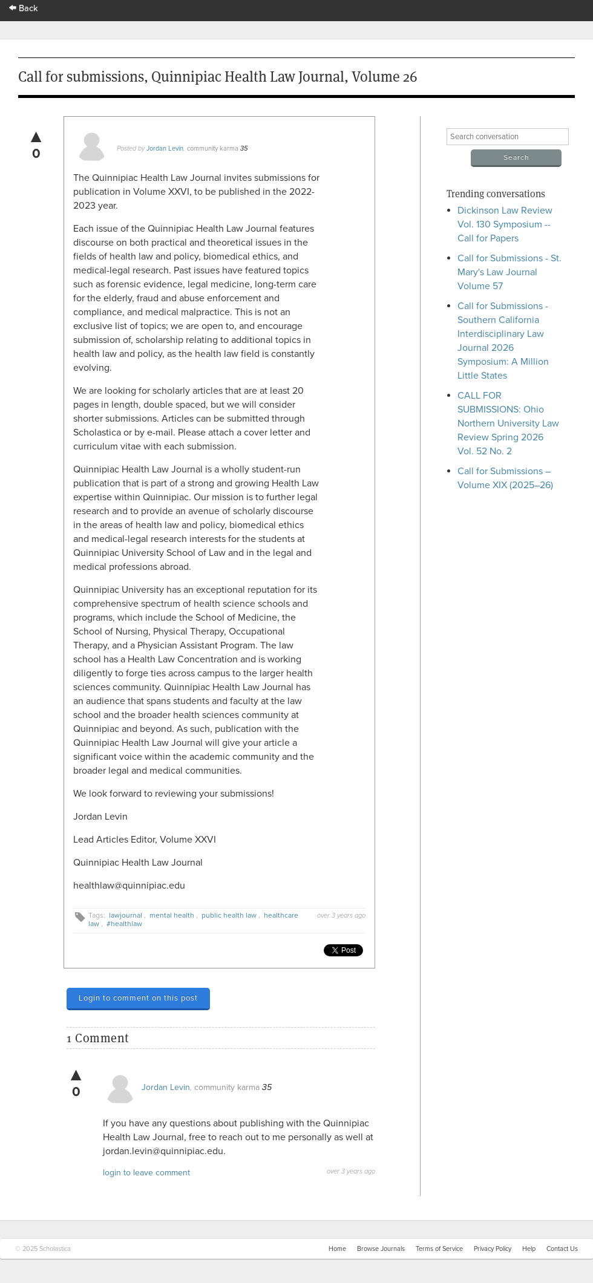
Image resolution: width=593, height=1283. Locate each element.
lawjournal (125, 915)
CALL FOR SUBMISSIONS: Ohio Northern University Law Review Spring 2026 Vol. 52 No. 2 (508, 423)
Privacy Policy (492, 1249)
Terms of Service (439, 1249)
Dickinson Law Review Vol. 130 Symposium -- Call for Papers (504, 224)
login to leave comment (146, 1172)
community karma (212, 148)
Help (529, 1249)
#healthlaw (124, 923)
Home (337, 1249)
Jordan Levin (164, 148)
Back (23, 8)
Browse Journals (381, 1249)
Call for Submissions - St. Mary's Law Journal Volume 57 (509, 272)
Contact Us (562, 1249)
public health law (229, 915)
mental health (171, 915)
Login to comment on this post (138, 998)
